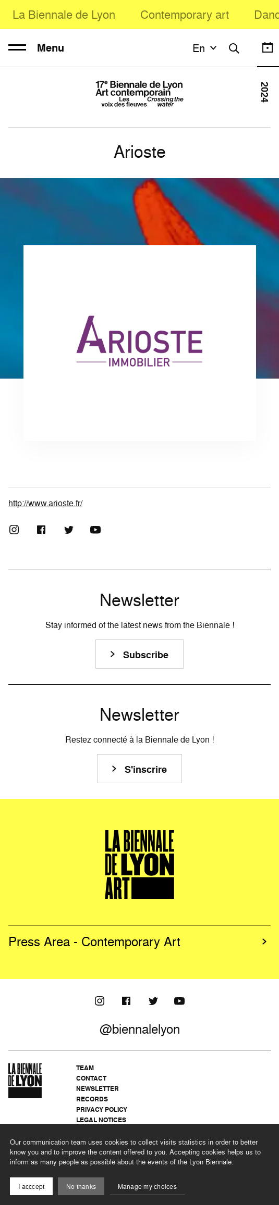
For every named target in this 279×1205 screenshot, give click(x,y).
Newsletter (97, 1088)
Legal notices (101, 1119)
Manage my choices (147, 1186)
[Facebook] (41, 529)
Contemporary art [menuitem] (184, 14)
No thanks (81, 1186)
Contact (91, 1078)
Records (92, 1099)
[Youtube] (95, 529)
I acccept (31, 1186)
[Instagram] (14, 529)
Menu (36, 48)
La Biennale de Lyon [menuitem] (64, 14)
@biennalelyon (140, 1029)
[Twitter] (68, 529)
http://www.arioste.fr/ (45, 503)
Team (85, 1067)
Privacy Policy (101, 1109)
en (206, 48)
